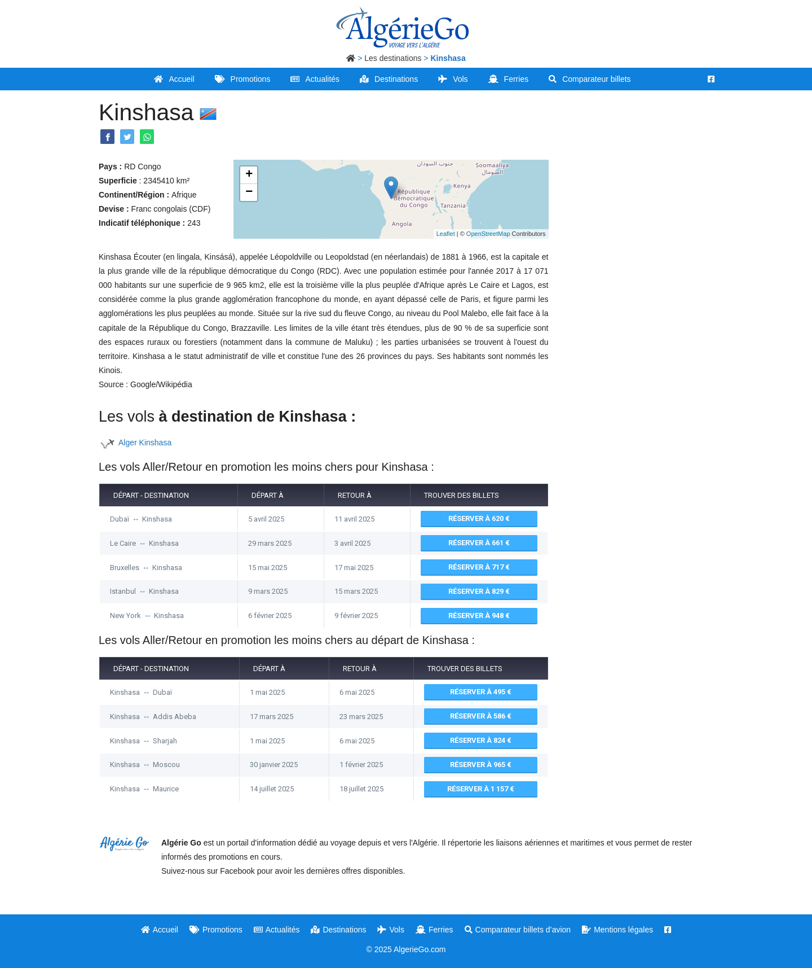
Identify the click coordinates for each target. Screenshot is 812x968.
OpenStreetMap (488, 233)
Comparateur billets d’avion (518, 929)
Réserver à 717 (479, 567)
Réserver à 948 (479, 615)
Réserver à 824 (480, 740)
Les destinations (392, 58)
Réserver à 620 (479, 518)
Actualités (314, 79)
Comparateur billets (589, 79)
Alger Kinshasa (144, 442)
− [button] (249, 192)
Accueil (174, 79)
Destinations (389, 79)
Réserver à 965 (480, 764)
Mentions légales (617, 929)
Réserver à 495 (480, 691)
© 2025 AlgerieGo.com (405, 949)
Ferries (508, 79)
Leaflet (445, 233)
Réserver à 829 (479, 591)
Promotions (243, 79)
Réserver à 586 (480, 716)
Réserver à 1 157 (480, 789)
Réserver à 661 (479, 542)
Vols (452, 79)
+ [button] (249, 175)
